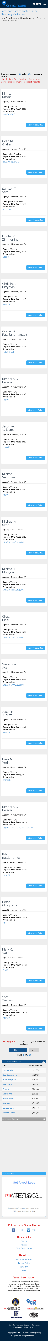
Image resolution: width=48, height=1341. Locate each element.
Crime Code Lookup (24, 1248)
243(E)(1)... (7, 732)
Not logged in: (9, 1042)
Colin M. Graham (7, 142)
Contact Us (24, 1267)
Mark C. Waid (7, 951)
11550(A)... (7, 400)
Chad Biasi (6, 618)
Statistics (24, 1245)
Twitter (31, 1230)
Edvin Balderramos (11, 856)
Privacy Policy (24, 1263)
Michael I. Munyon (8, 570)
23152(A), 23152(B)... (11, 162)
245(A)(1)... (7, 304)
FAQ (24, 1271)
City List (24, 1241)
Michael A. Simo (9, 523)
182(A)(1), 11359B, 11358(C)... (14, 542)
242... (5, 923)
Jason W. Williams (8, 428)
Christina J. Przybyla (9, 285)
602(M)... (6, 257)
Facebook (18, 1230)
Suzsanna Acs (9, 665)
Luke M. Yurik (7, 761)
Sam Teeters (7, 998)
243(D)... (6, 495)
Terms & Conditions (24, 1259)
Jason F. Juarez (7, 713)
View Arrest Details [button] (36, 125)
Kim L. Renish (7, 95)
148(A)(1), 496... (9, 352)
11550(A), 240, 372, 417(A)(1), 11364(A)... (18, 828)
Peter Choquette (9, 903)
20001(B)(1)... (8, 209)
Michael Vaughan (8, 475)
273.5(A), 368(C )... (10, 114)
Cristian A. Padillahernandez (14, 333)
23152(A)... (7, 875)
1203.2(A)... (7, 447)
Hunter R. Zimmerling (10, 237)
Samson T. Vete (9, 190)
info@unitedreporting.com (19, 1325)
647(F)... (6, 970)
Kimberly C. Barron (10, 380)
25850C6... (7, 780)
